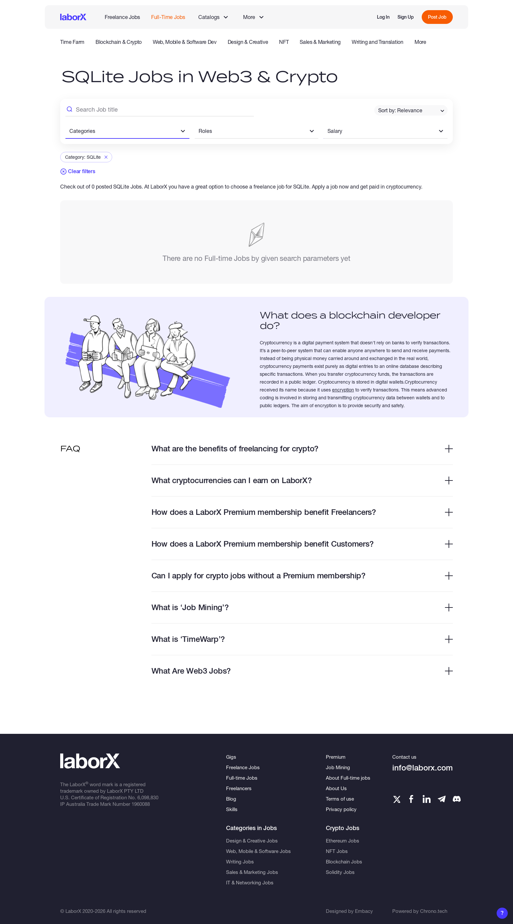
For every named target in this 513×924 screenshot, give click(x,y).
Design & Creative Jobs (252, 840)
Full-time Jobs (241, 778)
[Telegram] (442, 799)
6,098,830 (147, 797)
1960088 (141, 804)
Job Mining (338, 767)
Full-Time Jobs (168, 17)
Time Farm (72, 42)
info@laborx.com (422, 768)
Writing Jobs (240, 861)
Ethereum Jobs (342, 840)
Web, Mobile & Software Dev (185, 42)
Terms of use (340, 799)
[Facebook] (411, 799)
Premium (335, 757)
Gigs (231, 757)
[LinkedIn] (427, 799)
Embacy (364, 911)
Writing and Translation (377, 42)
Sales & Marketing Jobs (252, 872)
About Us (336, 788)
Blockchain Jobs (344, 861)
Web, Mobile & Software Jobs (258, 851)
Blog (231, 799)
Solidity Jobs (340, 872)
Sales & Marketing (320, 42)
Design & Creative (248, 42)
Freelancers (239, 788)
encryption (343, 389)
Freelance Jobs (122, 17)
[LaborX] (73, 17)
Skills (232, 809)
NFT (284, 42)
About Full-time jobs (348, 778)
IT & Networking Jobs (250, 882)
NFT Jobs (337, 851)
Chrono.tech (433, 911)
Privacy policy (341, 809)
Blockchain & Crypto (119, 42)
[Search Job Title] (159, 110)
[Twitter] (396, 799)
